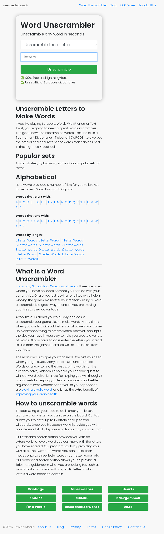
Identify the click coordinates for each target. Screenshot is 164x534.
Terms (91, 527)
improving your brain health (36, 394)
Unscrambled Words (82, 507)
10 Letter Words (73, 249)
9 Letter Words (49, 249)
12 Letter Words (49, 254)
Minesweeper (82, 489)
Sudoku (82, 498)
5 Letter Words (26, 245)
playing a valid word (37, 389)
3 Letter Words (49, 240)
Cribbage (36, 489)
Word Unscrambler (93, 5)
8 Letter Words (26, 249)
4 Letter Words (72, 240)
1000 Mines (127, 5)
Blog (113, 5)
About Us (44, 527)
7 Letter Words (72, 245)
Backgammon (128, 498)
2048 (128, 507)
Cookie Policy (112, 527)
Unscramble (59, 69)
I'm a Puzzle (36, 507)
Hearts (128, 489)
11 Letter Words (26, 254)
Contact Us (136, 527)
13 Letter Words (73, 254)
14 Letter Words (27, 259)
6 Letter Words (49, 245)
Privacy (75, 527)
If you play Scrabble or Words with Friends (47, 286)
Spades (36, 498)
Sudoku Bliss (147, 5)
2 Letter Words (26, 240)
